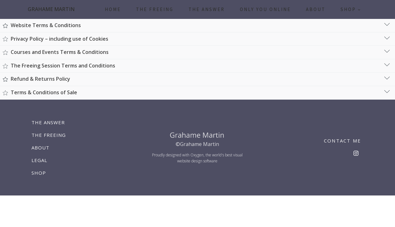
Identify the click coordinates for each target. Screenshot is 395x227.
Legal (39, 160)
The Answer (207, 9)
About (315, 9)
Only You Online (265, 9)
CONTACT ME (342, 140)
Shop (348, 9)
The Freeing (154, 9)
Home (113, 9)
